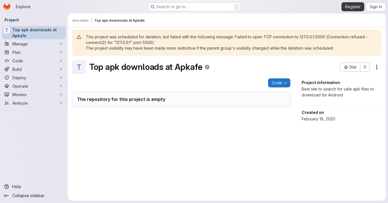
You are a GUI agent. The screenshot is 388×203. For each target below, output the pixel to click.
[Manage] (33, 44)
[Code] (33, 61)
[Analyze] (33, 103)
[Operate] (33, 86)
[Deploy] (33, 77)
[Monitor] (33, 94)
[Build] (33, 69)
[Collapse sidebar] (33, 196)
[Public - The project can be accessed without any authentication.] (207, 67)
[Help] (33, 187)
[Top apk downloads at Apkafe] (33, 32)
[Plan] (33, 52)
